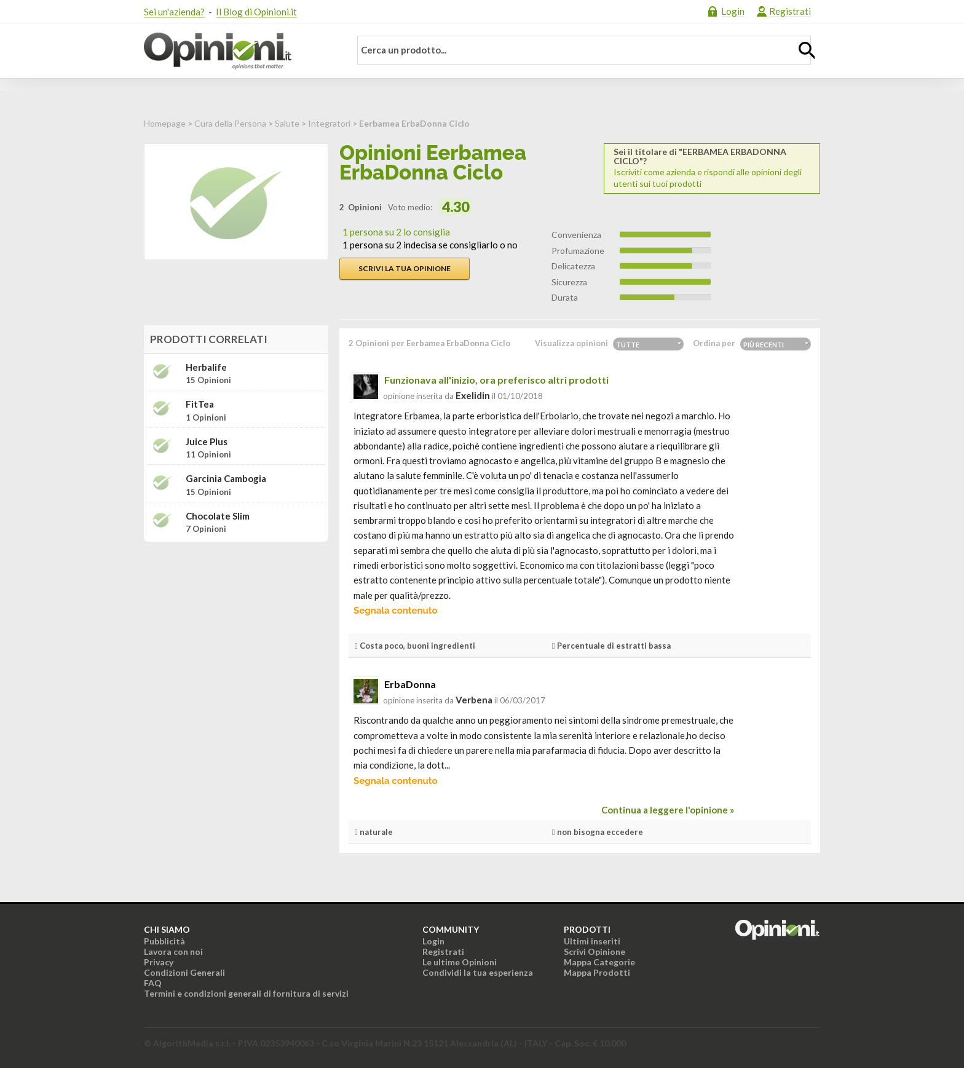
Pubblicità (164, 941)
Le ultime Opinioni (459, 962)
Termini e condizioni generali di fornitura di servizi (246, 993)
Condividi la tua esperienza (477, 972)
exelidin (473, 395)
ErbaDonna (410, 684)
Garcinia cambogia (226, 478)
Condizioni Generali (184, 972)
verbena (474, 699)
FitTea (200, 404)
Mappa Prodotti (597, 972)
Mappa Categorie (599, 962)
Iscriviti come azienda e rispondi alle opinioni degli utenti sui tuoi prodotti (712, 168)
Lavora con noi (173, 951)
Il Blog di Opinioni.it (256, 11)
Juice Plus (206, 442)
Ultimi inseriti (592, 941)
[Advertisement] (236, 628)
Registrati (790, 11)
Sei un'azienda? (174, 11)
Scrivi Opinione (594, 951)
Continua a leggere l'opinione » (667, 809)
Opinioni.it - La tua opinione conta (239, 51)
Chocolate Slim (218, 516)
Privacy (158, 962)
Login (733, 11)
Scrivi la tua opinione (404, 268)
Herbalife (206, 367)
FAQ (153, 983)
